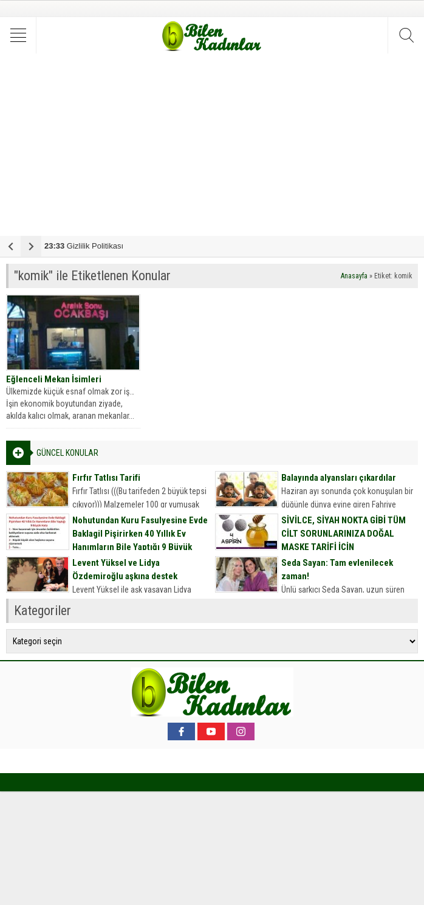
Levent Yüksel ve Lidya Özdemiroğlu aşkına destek (124, 569)
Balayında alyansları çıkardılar (338, 477)
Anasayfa (354, 276)
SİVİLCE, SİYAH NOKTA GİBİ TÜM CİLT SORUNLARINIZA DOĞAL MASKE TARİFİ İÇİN (343, 533)
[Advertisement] (212, 145)
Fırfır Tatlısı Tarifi (106, 477)
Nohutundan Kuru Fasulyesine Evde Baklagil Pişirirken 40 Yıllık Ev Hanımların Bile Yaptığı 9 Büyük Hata (140, 540)
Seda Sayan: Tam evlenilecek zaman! (337, 569)
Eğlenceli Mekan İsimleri (53, 379)
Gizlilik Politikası (83, 245)
